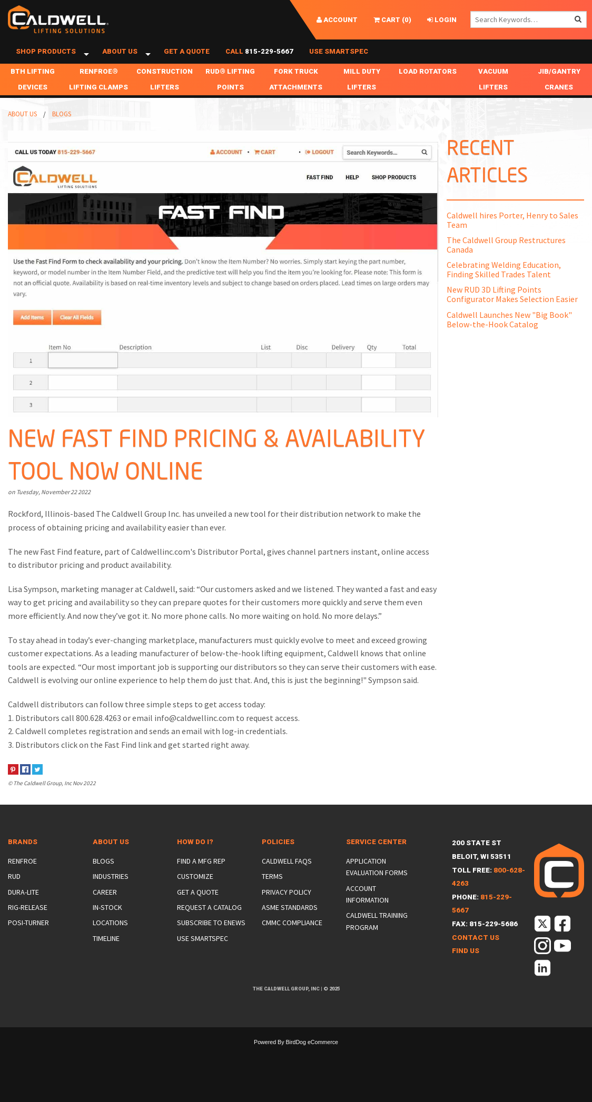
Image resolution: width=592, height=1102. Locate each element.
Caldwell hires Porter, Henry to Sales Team (512, 235)
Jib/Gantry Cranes (559, 94)
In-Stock (107, 922)
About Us (119, 59)
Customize (195, 891)
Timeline (106, 953)
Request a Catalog (209, 922)
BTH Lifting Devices (33, 94)
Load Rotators (428, 87)
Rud (14, 891)
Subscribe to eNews (211, 938)
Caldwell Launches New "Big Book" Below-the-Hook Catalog (509, 335)
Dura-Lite (23, 907)
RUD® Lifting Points (230, 94)
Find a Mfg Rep (201, 876)
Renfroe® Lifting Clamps (98, 94)
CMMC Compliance (292, 938)
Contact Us (475, 953)
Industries (111, 891)
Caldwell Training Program (377, 936)
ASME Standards (290, 922)
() (392, 20)
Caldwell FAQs (287, 876)
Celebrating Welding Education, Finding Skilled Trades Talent (504, 285)
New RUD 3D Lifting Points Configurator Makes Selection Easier (512, 309)
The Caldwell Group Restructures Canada (506, 260)
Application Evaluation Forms (377, 882)
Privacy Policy (286, 907)
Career (105, 907)
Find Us (465, 966)
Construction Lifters (164, 94)
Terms (272, 891)
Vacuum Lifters (493, 94)
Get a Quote (187, 59)
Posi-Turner (28, 938)
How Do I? (195, 857)
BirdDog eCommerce (311, 1057)
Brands (22, 857)
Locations (110, 938)
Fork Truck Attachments (295, 94)
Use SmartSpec (338, 59)
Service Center (376, 857)
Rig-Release (27, 922)
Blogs (61, 129)
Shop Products (46, 59)
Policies (278, 857)
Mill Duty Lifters (361, 94)
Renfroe (22, 876)
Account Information (367, 909)
